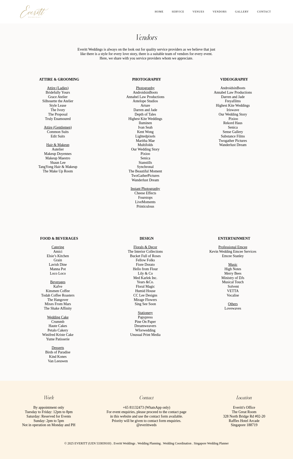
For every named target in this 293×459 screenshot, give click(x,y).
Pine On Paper (145, 322)
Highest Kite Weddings (145, 119)
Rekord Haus (232, 123)
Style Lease (57, 105)
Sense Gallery (232, 132)
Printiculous (145, 206)
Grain (58, 260)
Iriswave (232, 110)
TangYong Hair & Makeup (57, 167)
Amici (57, 251)
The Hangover (57, 300)
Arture (145, 105)
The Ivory (58, 110)
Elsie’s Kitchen (58, 256)
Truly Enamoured (58, 119)
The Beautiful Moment (145, 171)
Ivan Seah (145, 127)
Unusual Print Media (145, 335)
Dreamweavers (145, 326)
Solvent (233, 286)
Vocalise (233, 295)
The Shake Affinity (58, 308)
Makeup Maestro (57, 158)
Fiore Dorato (145, 265)
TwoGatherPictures (145, 176)
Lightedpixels (145, 136)
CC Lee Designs (145, 295)
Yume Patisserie (58, 339)
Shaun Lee (57, 163)
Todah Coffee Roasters (57, 295)
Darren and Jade (145, 110)
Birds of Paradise (57, 352)
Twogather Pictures (233, 141)
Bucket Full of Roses (145, 256)
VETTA (233, 291)
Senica (145, 158)
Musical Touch (233, 282)
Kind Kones (57, 357)
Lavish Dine (58, 265)
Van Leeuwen (58, 361)
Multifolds (145, 145)
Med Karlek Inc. (145, 278)
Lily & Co (145, 273)
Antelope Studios (145, 101)
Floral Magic (145, 286)
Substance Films (233, 136)
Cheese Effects (145, 193)
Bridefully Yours (58, 92)
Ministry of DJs (232, 278)
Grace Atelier (57, 97)
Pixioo (145, 154)
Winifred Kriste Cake (57, 335)
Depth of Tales (145, 114)
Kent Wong (145, 132)
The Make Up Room (58, 171)
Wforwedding (145, 330)
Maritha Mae (145, 141)
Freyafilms (233, 101)
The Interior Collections (145, 251)
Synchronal (145, 167)
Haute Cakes (57, 326)
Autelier (58, 149)
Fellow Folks (145, 260)
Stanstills (145, 163)
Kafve (57, 286)
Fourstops (145, 198)
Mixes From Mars (58, 304)
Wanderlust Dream (145, 180)
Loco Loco (58, 273)
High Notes (232, 269)
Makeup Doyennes (57, 154)
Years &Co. (145, 282)
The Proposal (57, 114)
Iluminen (145, 123)
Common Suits (58, 132)
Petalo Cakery (57, 330)
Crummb (57, 322)
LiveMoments (145, 202)
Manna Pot (58, 269)
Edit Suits (58, 136)
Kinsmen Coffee (58, 291)
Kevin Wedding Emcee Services (232, 251)
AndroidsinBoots (145, 92)
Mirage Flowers (145, 300)
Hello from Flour (145, 269)
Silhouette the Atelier (57, 101)
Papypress (145, 317)
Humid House (145, 291)
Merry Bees (232, 273)
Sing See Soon (145, 304)
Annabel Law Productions (145, 97)
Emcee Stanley (233, 256)
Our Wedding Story (145, 149)
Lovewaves (233, 308)
